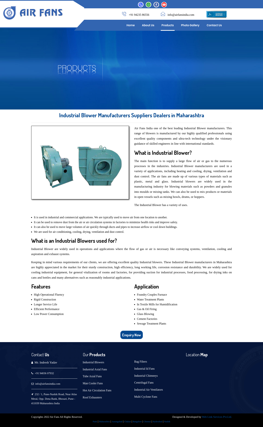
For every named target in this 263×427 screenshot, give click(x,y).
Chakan (127, 421)
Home (131, 25)
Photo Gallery (190, 25)
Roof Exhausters (92, 397)
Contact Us (214, 25)
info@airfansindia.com (181, 14)
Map (204, 354)
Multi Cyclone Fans (145, 396)
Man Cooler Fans (93, 383)
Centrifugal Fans (144, 382)
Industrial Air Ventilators (148, 389)
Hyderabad (157, 421)
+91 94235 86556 (139, 14)
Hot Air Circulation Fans (97, 390)
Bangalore (137, 421)
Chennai (147, 421)
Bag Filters (140, 361)
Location (193, 354)
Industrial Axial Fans (95, 369)
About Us (148, 25)
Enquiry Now (131, 335)
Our (86, 354)
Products (168, 25)
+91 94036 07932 (44, 373)
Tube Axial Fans (92, 376)
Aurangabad (117, 421)
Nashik (167, 421)
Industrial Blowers (93, 362)
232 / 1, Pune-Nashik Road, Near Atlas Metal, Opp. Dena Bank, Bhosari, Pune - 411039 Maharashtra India (54, 399)
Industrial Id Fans (144, 368)
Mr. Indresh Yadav (46, 362)
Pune (95, 421)
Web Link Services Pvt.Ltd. (217, 416)
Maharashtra (104, 421)
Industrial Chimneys (146, 375)
